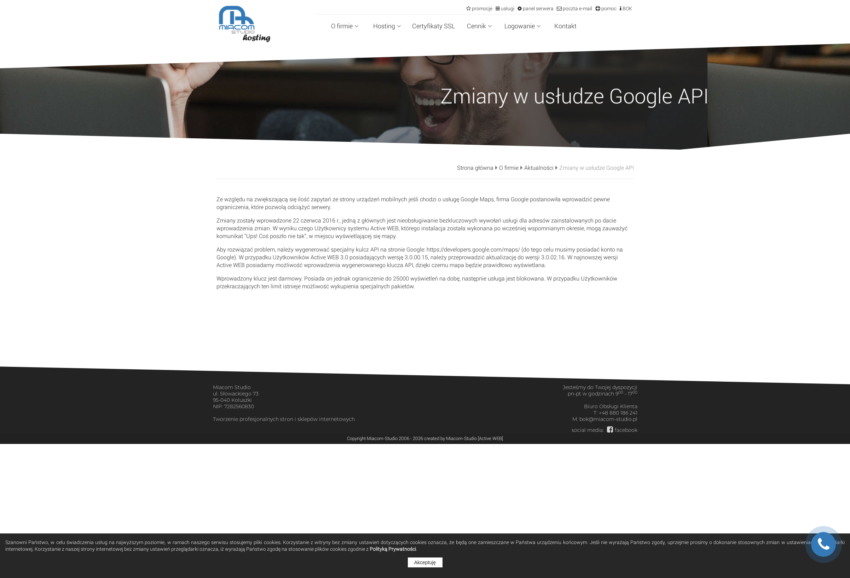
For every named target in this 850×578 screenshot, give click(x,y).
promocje (481, 8)
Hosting (387, 26)
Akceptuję (425, 562)
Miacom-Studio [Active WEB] (474, 438)
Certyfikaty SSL (433, 26)
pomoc (608, 8)
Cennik (479, 26)
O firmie (345, 26)
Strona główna (475, 168)
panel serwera (538, 8)
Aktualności (539, 168)
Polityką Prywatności (393, 548)
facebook (626, 430)
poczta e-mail (577, 8)
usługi (507, 8)
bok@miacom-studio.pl (608, 419)
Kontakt (565, 26)
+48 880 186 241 (618, 413)
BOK (626, 8)
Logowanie (522, 26)
